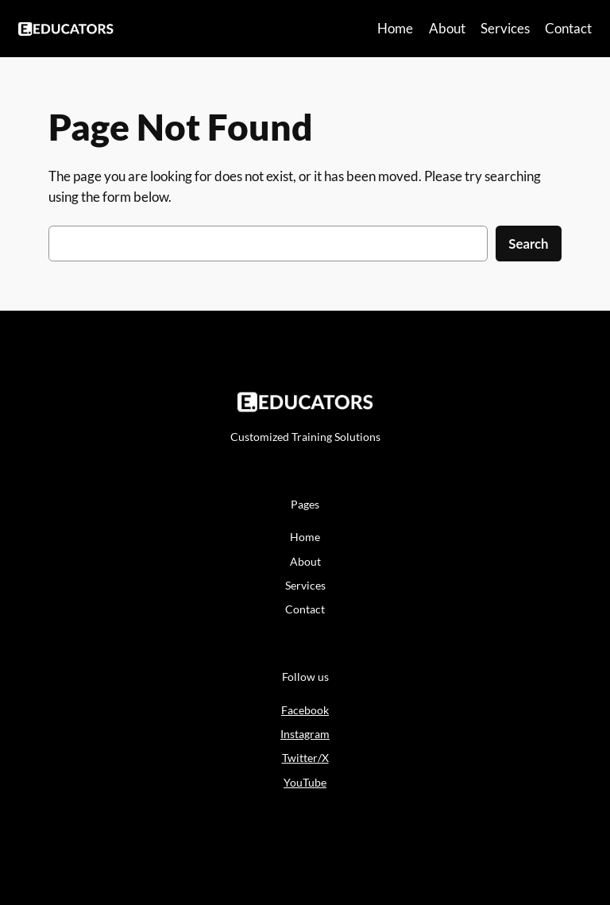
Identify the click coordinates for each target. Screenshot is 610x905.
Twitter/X (305, 757)
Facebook (305, 710)
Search (528, 243)
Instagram (305, 734)
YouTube (305, 782)
